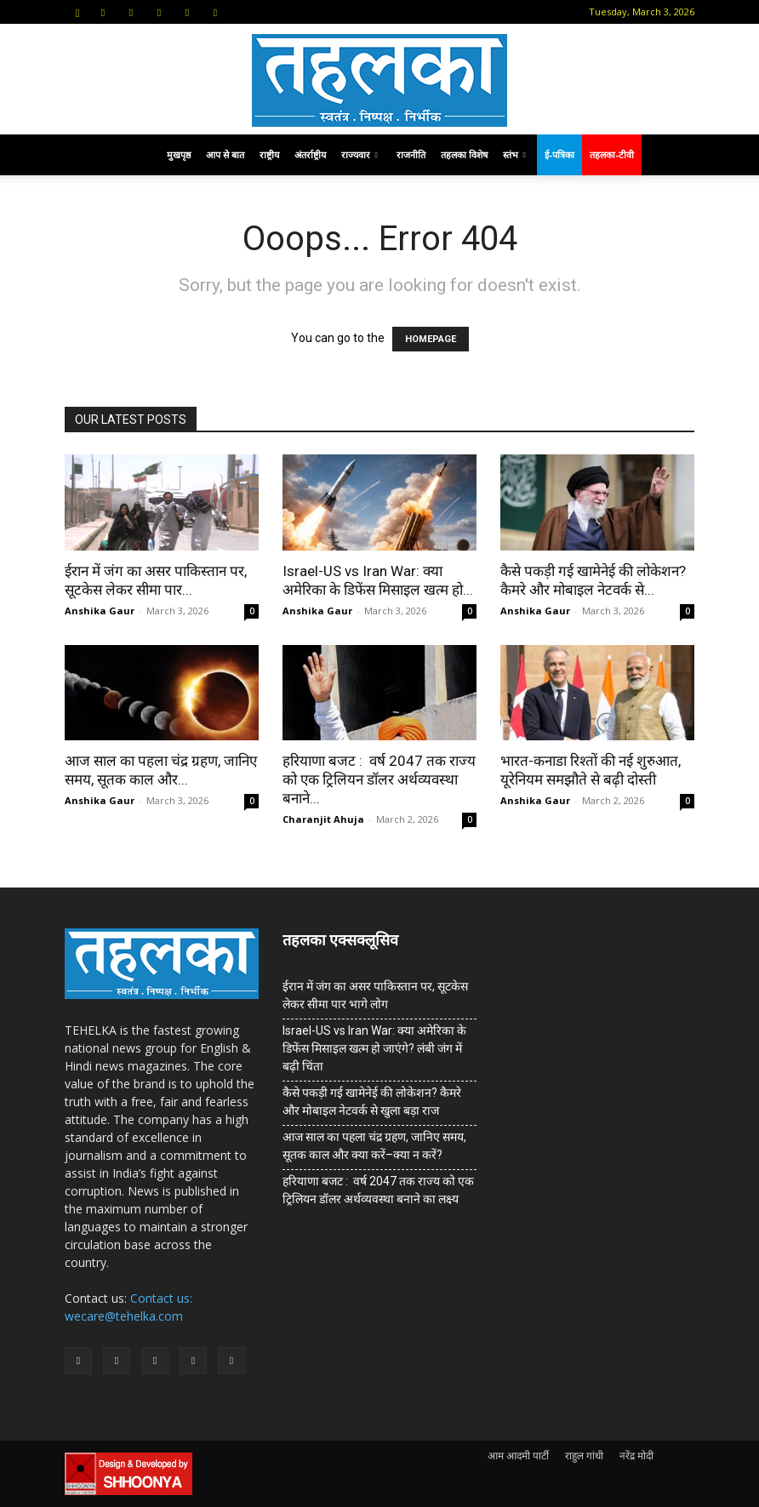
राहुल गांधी (584, 1455)
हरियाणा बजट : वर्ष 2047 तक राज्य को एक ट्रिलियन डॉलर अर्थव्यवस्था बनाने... (379, 779)
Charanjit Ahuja (323, 819)
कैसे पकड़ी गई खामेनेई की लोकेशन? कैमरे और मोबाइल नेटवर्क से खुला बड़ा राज (371, 1101)
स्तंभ (514, 154)
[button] (77, 11)
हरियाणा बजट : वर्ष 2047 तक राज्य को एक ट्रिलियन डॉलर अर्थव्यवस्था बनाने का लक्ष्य (378, 1190)
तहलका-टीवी (612, 154)
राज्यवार (359, 154)
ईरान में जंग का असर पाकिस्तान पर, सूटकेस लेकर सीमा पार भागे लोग (375, 995)
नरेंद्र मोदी (636, 1455)
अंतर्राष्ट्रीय (310, 154)
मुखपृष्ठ (179, 154)
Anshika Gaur (99, 610)
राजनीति (411, 154)
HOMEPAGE (430, 339)
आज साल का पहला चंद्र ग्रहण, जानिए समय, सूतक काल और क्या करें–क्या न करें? (374, 1146)
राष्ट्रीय (269, 154)
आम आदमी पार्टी (518, 1455)
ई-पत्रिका (559, 154)
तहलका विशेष (464, 154)
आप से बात (225, 154)
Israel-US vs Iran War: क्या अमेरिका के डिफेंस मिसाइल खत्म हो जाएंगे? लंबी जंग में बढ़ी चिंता (374, 1048)
